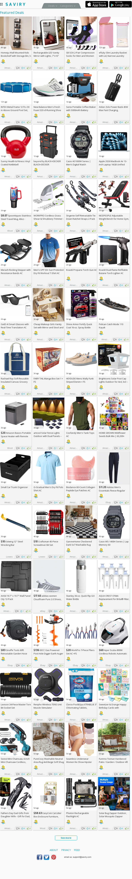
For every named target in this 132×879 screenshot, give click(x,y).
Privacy (66, 850)
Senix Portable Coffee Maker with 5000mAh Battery (81, 108)
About (54, 850)
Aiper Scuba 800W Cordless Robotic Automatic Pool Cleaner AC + (113, 653)
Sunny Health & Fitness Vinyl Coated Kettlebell (15, 163)
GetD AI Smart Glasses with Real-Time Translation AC (15, 326)
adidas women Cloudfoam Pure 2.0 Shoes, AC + (47, 599)
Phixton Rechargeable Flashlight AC (77, 815)
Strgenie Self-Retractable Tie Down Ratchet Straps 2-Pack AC (81, 219)
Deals (51, 5)
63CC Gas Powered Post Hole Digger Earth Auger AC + (48, 653)
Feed (77, 850)
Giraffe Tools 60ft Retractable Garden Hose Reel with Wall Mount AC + (15, 653)
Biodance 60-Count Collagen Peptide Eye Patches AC (80, 489)
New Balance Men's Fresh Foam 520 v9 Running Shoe (47, 108)
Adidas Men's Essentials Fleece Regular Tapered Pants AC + (112, 490)
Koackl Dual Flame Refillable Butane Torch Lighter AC (113, 271)
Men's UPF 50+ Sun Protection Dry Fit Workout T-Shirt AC (49, 271)
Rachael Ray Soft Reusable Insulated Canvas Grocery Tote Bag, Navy (15, 382)
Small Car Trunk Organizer (14, 487)
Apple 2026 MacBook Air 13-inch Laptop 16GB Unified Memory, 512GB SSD (113, 164)
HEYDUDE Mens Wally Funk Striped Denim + (80, 380)
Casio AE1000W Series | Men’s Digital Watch (78, 163)
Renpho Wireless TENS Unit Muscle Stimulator (48, 706)
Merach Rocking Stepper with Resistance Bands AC (16, 271)
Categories (66, 5)
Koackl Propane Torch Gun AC (81, 269)
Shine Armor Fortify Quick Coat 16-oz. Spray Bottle (79, 326)
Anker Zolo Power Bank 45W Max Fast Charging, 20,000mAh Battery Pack (113, 110)
